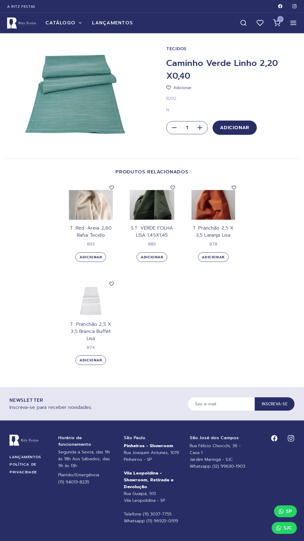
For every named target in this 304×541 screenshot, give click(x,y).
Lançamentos (112, 22)
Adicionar (234, 127)
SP (285, 511)
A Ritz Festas (21, 6)
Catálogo (64, 22)
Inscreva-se (274, 404)
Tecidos (176, 49)
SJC (284, 527)
